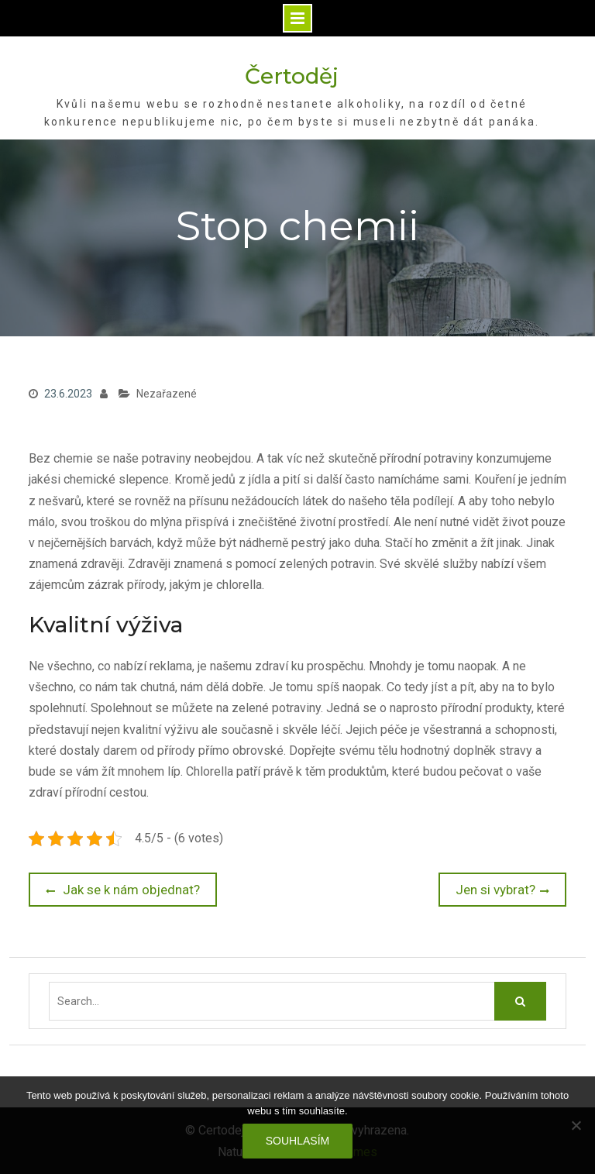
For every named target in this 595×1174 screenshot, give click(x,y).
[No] (575, 1125)
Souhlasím (297, 1140)
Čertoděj (292, 76)
